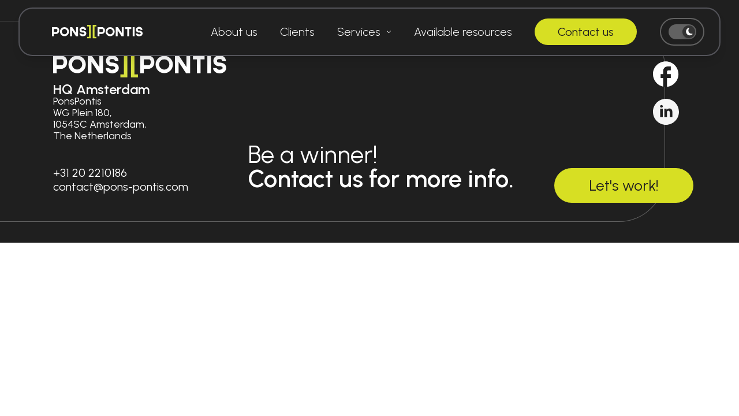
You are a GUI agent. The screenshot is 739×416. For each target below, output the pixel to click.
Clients (297, 31)
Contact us (586, 32)
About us (234, 31)
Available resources (463, 31)
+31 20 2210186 (90, 173)
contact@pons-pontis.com (120, 187)
